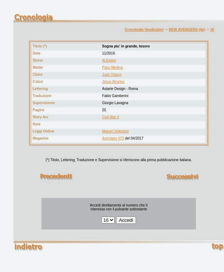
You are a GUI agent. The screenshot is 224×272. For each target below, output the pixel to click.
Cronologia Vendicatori (144, 30)
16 (212, 30)
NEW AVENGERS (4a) (187, 30)
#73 (121, 138)
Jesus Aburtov (113, 82)
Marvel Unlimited (115, 131)
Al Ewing (109, 60)
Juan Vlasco (111, 74)
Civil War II (110, 117)
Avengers (109, 138)
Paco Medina (112, 67)
